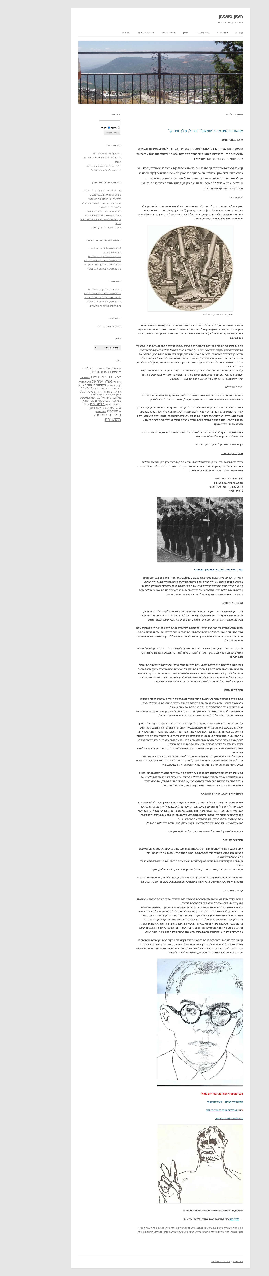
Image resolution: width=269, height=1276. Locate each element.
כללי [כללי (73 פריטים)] (56, 391)
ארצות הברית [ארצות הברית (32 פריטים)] (59, 382)
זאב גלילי (201, 1227)
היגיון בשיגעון (205, 16)
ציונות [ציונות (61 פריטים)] (91, 407)
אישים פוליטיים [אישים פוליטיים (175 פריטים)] (80, 376)
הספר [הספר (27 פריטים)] (92, 388)
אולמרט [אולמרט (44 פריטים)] (60, 368)
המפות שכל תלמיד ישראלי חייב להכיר (77, 211)
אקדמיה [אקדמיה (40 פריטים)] (91, 381)
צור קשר (99, 33)
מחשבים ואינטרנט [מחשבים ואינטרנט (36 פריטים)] (81, 394)
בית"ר (172, 1232)
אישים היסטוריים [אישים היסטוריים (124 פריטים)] (79, 371)
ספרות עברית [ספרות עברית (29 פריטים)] (82, 401)
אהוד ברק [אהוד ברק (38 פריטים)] (71, 368)
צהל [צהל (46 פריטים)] (60, 404)
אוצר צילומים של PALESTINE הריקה (77, 215)
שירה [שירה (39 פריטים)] (66, 407)
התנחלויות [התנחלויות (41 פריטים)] (84, 388)
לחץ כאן (208, 1219)
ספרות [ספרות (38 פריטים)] (91, 400)
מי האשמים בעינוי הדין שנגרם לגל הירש (76, 260)
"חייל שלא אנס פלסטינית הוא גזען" (78, 199)
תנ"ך (114, 1227)
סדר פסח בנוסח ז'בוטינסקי (203, 1118)
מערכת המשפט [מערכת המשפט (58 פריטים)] (64, 397)
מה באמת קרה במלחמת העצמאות (78, 268)
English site (142, 33)
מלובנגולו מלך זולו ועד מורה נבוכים (78, 166)
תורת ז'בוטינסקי (119, 1232)
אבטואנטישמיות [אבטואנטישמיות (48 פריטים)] (86, 368)
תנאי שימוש (212, 1261)
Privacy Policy (119, 33)
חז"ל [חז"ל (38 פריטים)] (57, 388)
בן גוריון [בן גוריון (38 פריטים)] (91, 385)
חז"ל (141, 1227)
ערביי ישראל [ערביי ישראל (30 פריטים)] (62, 401)
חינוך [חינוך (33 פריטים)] (92, 392)
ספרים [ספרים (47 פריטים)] (73, 400)
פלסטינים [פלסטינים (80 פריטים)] (71, 404)
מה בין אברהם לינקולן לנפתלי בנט (78, 256)
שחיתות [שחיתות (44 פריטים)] (74, 407)
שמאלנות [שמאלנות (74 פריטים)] (88, 411)
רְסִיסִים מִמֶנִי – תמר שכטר (83, 326)
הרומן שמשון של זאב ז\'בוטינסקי (153, 1232)
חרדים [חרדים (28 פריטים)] (87, 392)
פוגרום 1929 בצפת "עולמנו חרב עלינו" (76, 264)
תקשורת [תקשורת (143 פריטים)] (87, 419)
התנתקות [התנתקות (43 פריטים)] (72, 388)
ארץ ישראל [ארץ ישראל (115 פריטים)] (75, 381)
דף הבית (213, 33)
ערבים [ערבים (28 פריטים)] (92, 404)
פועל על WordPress (194, 1261)
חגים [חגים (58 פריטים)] (64, 388)
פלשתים (132, 1232)
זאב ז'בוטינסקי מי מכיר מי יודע (195, 1110)
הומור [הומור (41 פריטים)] (83, 385)
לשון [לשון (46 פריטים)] (92, 394)
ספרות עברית (124, 1227)
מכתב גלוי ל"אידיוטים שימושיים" (80, 170)
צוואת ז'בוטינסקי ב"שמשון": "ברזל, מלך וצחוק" (179, 131)
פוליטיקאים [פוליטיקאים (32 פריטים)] (84, 404)
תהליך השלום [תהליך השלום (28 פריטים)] (74, 412)
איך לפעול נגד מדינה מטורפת (81, 153)
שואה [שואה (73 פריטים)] (83, 407)
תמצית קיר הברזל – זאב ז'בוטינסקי (199, 1102)
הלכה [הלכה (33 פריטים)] (55, 385)
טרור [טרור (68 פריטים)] (80, 391)
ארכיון (159, 33)
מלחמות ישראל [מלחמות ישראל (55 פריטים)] (85, 397)
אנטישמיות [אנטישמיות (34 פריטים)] (59, 377)
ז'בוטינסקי (150, 1227)
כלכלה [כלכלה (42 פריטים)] (63, 391)
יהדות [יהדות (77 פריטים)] (72, 391)
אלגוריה (180, 1232)
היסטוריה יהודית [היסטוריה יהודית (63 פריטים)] (69, 385)
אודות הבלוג (196, 33)
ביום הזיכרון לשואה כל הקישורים (79, 305)
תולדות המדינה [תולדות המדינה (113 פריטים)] (81, 414)
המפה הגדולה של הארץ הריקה (80, 227)
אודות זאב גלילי (177, 33)
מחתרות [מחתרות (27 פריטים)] (68, 395)
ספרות (135, 1227)
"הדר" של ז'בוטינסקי (194, 1232)
